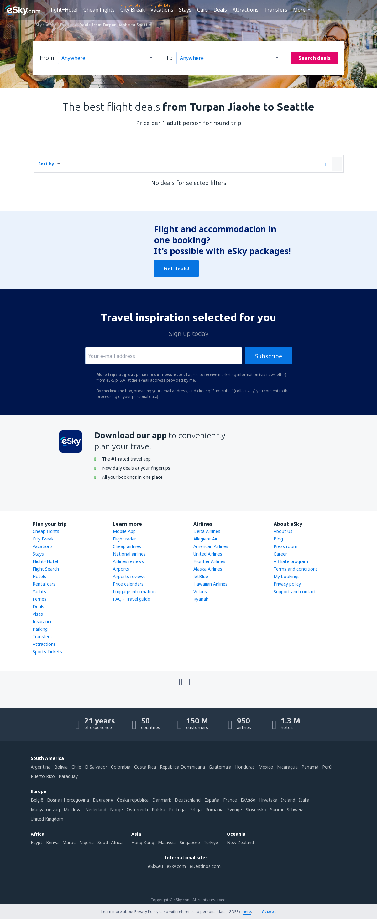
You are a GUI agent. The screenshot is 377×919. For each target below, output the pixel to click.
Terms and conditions (296, 569)
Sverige (234, 809)
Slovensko (256, 809)
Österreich (137, 809)
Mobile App (124, 531)
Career (280, 554)
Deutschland (188, 800)
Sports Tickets (47, 652)
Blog (278, 539)
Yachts (39, 591)
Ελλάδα (248, 800)
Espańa (211, 800)
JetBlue (200, 576)
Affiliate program (291, 561)
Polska (158, 809)
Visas (38, 614)
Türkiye (211, 842)
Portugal (177, 809)
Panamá (309, 767)
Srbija (196, 809)
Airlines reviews (128, 561)
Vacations (161, 9)
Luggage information (134, 591)
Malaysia (167, 842)
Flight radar (124, 539)
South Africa (110, 842)
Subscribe (268, 356)
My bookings (287, 576)
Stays (185, 9)
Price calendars (128, 584)
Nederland (95, 809)
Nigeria (86, 842)
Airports (121, 569)
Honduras (245, 767)
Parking (40, 629)
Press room (285, 546)
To (169, 57)
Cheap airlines (127, 546)
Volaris (200, 591)
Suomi (276, 809)
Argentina (40, 767)
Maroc (69, 842)
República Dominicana (182, 767)
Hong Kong (142, 842)
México (266, 767)
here (247, 911)
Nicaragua (287, 767)
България (103, 800)
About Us (283, 531)
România (214, 809)
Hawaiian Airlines (210, 584)
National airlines (129, 554)
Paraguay (68, 776)
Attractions (246, 9)
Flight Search (46, 569)
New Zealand (240, 842)
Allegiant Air (205, 539)
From (47, 57)
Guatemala (220, 767)
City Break (132, 9)
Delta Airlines (206, 531)
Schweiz (295, 809)
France (230, 800)
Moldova (72, 809)
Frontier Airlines (209, 561)
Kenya (52, 842)
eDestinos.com (205, 866)
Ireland (288, 800)
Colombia (120, 767)
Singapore (190, 842)
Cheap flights (99, 9)
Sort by (46, 164)
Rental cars (44, 584)
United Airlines (207, 554)
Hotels (39, 576)
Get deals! (176, 268)
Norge (116, 809)
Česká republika (133, 800)
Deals (220, 9)
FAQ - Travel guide (131, 599)
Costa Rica (145, 767)
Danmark (161, 800)
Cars (202, 9)
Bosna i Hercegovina (68, 800)
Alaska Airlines (207, 569)
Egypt (36, 842)
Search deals (315, 58)
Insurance (43, 621)
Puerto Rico (43, 776)
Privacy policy (287, 584)
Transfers (275, 9)
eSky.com (176, 866)
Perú (327, 767)
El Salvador (96, 767)
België (37, 800)
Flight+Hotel (63, 9)
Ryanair (200, 599)
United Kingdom (47, 819)
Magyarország (45, 809)
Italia (304, 800)
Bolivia (61, 767)
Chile (76, 767)
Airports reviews (129, 576)
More (299, 9)
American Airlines (210, 546)
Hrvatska (268, 800)
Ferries (39, 599)
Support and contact (295, 591)
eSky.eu (155, 866)
